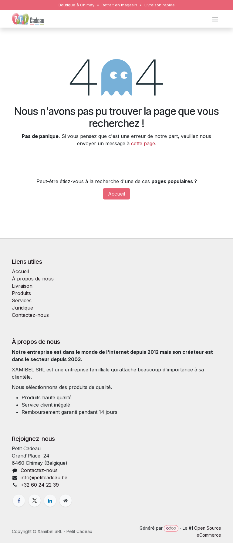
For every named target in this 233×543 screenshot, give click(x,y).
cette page (143, 143)
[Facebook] (19, 500)
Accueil (116, 194)
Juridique (22, 308)
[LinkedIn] (50, 500)
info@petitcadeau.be (44, 477)
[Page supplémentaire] (65, 500)
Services (22, 300)
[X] (35, 500)
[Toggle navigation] (215, 18)
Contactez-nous (30, 315)
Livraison (22, 286)
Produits (21, 293)
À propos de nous (33, 279)
